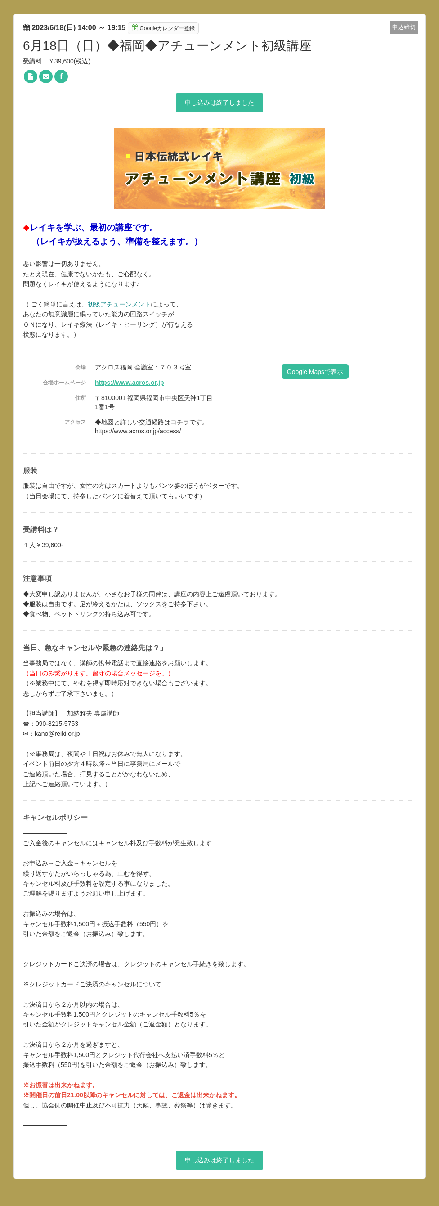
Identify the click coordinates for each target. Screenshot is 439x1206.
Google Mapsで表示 (315, 371)
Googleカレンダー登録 (163, 28)
